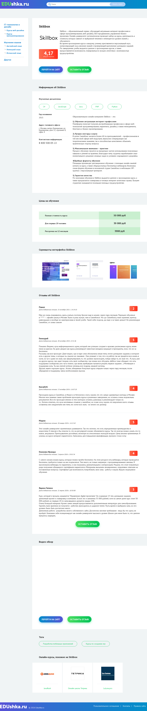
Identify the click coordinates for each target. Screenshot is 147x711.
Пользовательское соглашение (106, 706)
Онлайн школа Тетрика (77, 688)
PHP (97, 106)
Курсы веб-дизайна (15, 30)
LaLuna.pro (107, 688)
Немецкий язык (14, 49)
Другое (7, 59)
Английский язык (14, 46)
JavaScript (62, 106)
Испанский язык (14, 53)
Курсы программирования (15, 35)
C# (44, 106)
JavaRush (47, 688)
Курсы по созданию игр (96, 644)
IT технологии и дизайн (12, 25)
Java (81, 106)
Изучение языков (12, 42)
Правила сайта (140, 706)
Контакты (126, 706)
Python (114, 106)
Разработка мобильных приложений (58, 644)
